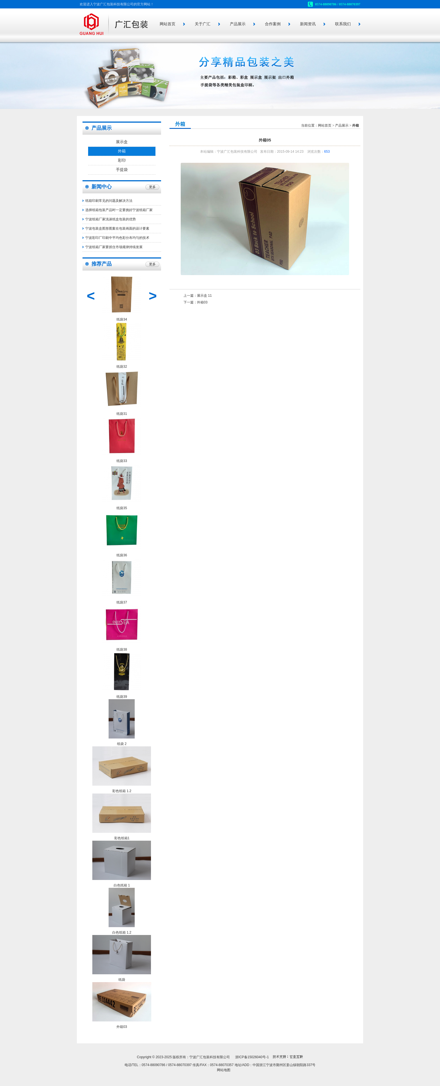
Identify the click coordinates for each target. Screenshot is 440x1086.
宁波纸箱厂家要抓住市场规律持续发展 (114, 247)
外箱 (122, 151)
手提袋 (122, 170)
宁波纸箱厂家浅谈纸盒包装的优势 (110, 219)
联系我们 (343, 24)
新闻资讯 (308, 24)
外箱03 (202, 302)
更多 (152, 187)
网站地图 (223, 1070)
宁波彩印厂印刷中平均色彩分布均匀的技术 (117, 238)
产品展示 (238, 24)
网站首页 (167, 24)
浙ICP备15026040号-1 (252, 1057)
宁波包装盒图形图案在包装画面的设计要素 (117, 228)
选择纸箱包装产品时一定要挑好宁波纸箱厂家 (119, 210)
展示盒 (122, 142)
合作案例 (273, 24)
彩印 (122, 160)
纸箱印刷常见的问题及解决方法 (108, 201)
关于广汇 (202, 24)
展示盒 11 (204, 296)
